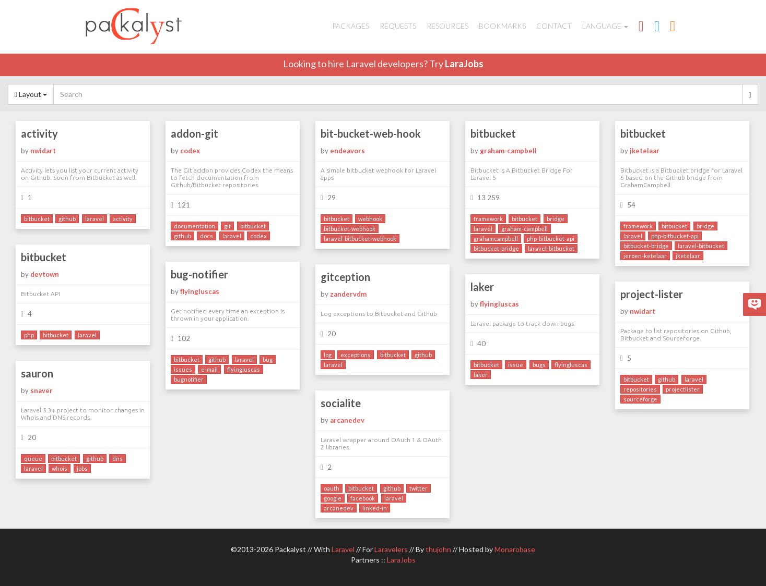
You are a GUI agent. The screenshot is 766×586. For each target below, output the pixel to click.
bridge (555, 218)
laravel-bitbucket (551, 248)
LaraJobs (464, 63)
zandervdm (348, 294)
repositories (640, 389)
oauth (331, 488)
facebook (362, 498)
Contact (554, 25)
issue (515, 364)
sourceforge (640, 399)
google (332, 498)
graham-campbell (508, 150)
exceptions (355, 354)
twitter (418, 488)
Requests (398, 25)
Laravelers (391, 549)
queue (33, 458)
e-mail (209, 369)
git (227, 226)
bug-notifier (199, 274)
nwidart (43, 150)
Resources (447, 25)
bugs (539, 364)
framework (488, 218)
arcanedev (347, 420)
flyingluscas (199, 291)
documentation (194, 226)
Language (605, 25)
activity (39, 133)
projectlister (683, 389)
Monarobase (514, 549)
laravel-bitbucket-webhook (360, 238)
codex (190, 150)
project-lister (651, 294)
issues (183, 369)
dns (117, 458)
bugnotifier (189, 379)
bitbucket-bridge (496, 248)
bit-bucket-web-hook (371, 133)
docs (206, 236)
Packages (350, 25)
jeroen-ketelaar (645, 255)
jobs (82, 468)
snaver (41, 390)
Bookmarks (502, 25)
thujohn (438, 549)
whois (59, 468)
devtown (44, 274)
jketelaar (644, 150)
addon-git (194, 133)
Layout (31, 94)
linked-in (374, 508)
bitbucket (37, 218)
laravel (94, 218)
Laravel (343, 549)
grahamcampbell (496, 238)
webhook (370, 218)
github (67, 218)
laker (482, 286)
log (328, 354)
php (29, 335)
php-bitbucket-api (550, 238)
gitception (345, 277)
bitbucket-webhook (349, 228)
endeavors (347, 150)
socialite (341, 403)
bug (268, 359)
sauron (37, 373)
